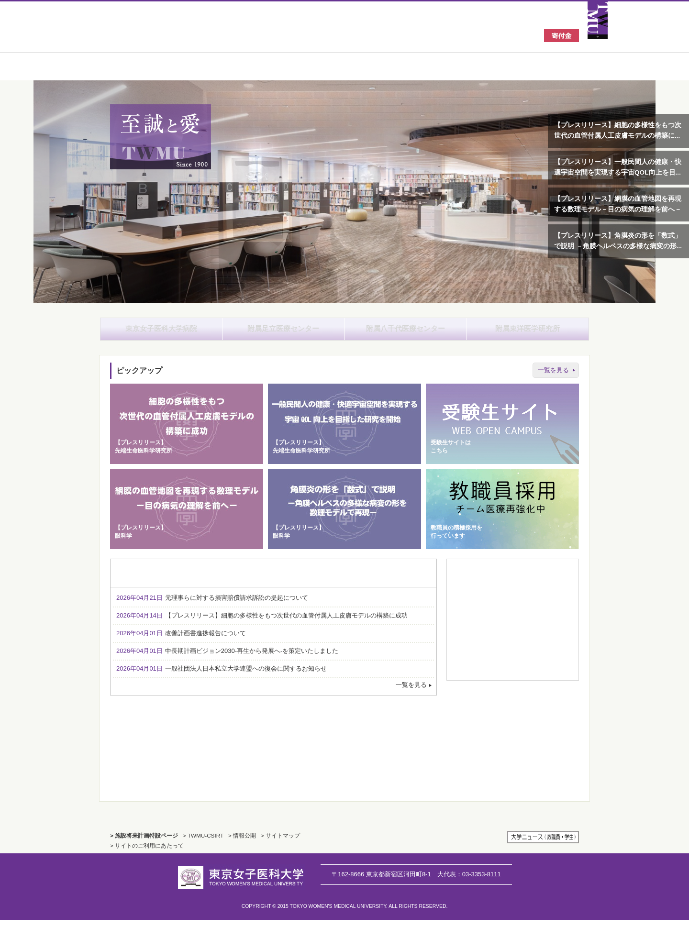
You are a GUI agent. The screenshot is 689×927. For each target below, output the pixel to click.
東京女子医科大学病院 (161, 332)
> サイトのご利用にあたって (147, 853)
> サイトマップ (280, 842)
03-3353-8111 (469, 880)
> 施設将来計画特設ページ (144, 842)
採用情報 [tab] (396, 580)
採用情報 (512, 617)
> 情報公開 (242, 842)
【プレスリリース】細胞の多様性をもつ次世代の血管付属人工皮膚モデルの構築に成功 (262, 622)
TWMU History (273, 754)
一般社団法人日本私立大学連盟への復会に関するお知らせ (221, 675)
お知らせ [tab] (151, 580)
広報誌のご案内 (512, 677)
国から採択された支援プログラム (545, 725)
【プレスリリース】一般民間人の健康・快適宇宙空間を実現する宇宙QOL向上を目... (617, 167)
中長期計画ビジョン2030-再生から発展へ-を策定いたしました (227, 657)
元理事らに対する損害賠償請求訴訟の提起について (212, 604)
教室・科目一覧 (512, 576)
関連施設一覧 (512, 657)
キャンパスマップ (512, 637)
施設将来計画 (545, 755)
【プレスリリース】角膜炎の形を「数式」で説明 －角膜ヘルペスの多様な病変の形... (618, 241)
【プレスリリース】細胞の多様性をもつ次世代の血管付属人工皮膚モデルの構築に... (617, 130)
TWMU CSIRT (478, 755)
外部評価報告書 (478, 725)
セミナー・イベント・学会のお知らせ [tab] (315, 580)
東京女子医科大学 (181, 34)
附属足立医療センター (283, 332)
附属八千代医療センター (406, 332)
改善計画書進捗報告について (181, 640)
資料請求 (512, 596)
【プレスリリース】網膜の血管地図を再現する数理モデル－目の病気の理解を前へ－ (617, 204)
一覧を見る (553, 376)
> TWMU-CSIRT (203, 842)
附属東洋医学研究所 (527, 332)
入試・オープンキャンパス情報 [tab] (233, 580)
